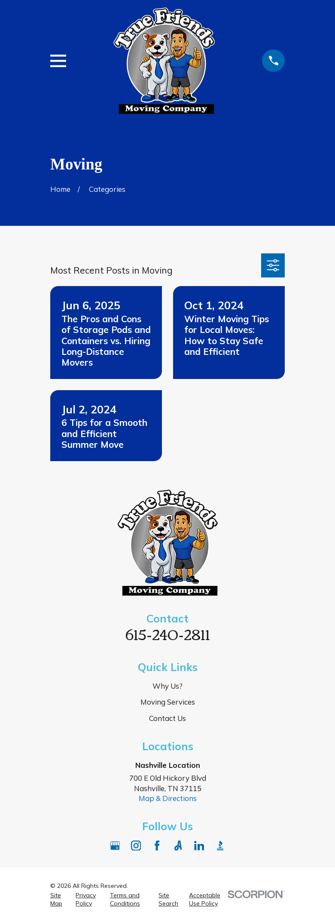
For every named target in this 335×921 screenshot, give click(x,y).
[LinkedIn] (199, 846)
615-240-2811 (167, 633)
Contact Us (167, 718)
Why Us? (167, 685)
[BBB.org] (220, 846)
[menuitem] (58, 899)
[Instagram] (136, 846)
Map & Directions (168, 798)
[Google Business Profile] (115, 846)
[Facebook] (157, 846)
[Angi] (178, 846)
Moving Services (167, 701)
